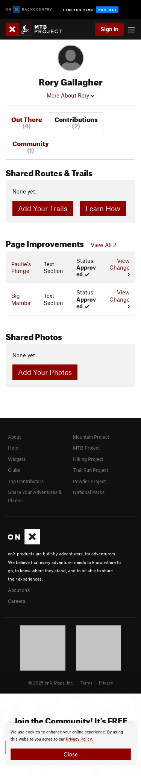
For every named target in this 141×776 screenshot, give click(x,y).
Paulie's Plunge (21, 267)
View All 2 (104, 244)
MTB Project (86, 448)
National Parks (89, 492)
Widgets (17, 459)
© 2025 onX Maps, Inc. (51, 682)
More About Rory (70, 95)
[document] (70, 744)
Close (71, 754)
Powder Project (89, 481)
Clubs (14, 470)
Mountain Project (91, 437)
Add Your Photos (45, 372)
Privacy (106, 682)
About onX (19, 590)
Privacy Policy (79, 739)
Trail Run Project (90, 470)
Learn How (102, 208)
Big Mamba (20, 299)
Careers (16, 601)
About (14, 437)
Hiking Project (88, 459)
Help (13, 448)
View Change (119, 267)
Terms (86, 682)
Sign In (109, 29)
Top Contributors (26, 481)
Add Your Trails (42, 208)
